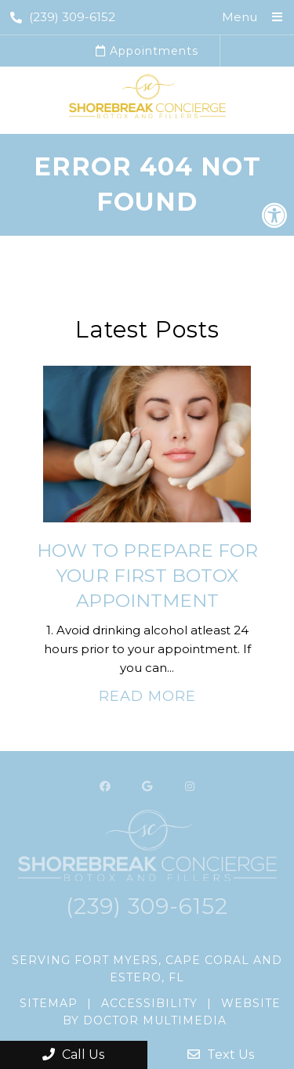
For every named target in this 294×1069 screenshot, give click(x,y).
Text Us (220, 1054)
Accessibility (149, 1003)
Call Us (73, 1054)
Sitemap (49, 1003)
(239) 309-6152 (62, 16)
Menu (239, 16)
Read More (147, 696)
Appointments (147, 51)
